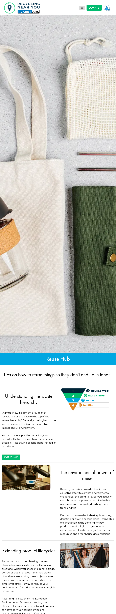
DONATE (94, 7)
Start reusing (11, 457)
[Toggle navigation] (82, 8)
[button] (107, 8)
